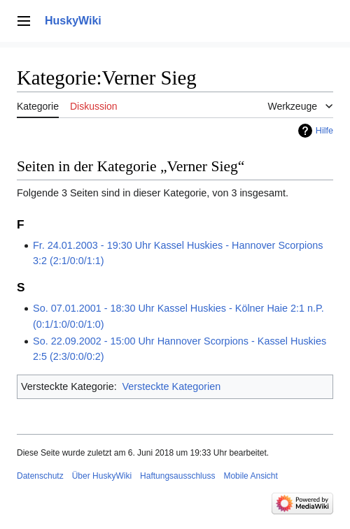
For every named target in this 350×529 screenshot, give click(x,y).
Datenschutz (40, 476)
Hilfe (324, 131)
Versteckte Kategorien (171, 386)
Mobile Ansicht (250, 476)
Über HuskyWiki (102, 476)
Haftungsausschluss (177, 476)
